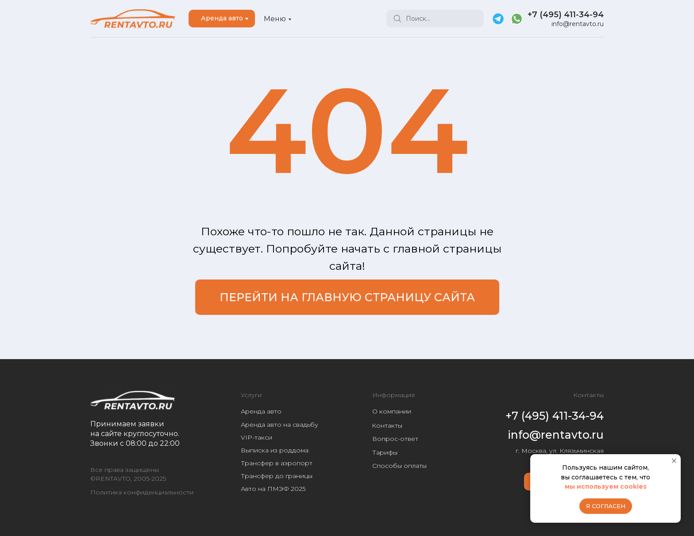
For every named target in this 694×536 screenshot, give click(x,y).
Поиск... (418, 19)
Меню (275, 19)
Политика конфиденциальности (141, 492)
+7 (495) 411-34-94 (566, 14)
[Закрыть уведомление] (674, 460)
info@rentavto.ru (577, 24)
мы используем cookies (606, 486)
